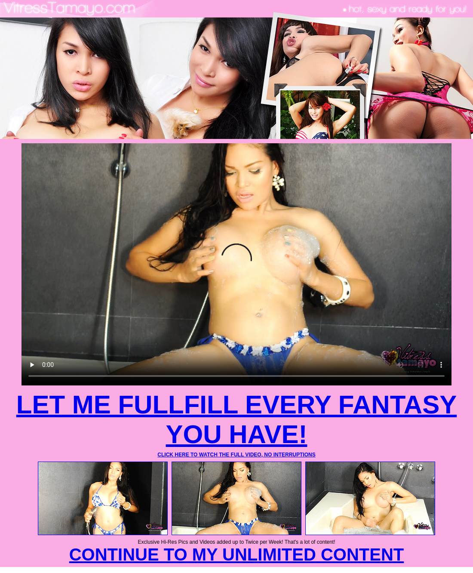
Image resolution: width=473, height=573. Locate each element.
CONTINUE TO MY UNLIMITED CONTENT (236, 554)
